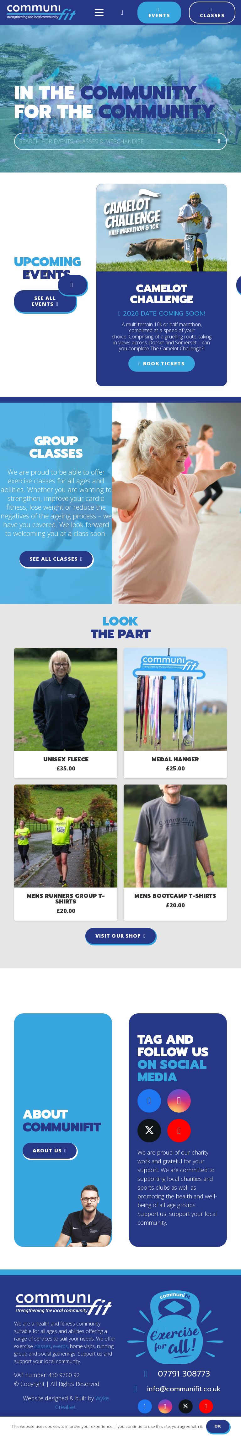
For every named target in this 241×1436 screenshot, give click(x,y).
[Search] (219, 141)
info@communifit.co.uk (184, 1389)
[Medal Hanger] (175, 652)
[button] (99, 12)
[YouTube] (179, 1130)
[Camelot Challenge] (161, 188)
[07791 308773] (149, 1374)
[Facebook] (149, 1101)
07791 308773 (184, 1374)
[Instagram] (179, 1101)
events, (61, 1346)
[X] (149, 1130)
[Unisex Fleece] (65, 652)
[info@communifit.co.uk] (138, 1389)
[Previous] (72, 285)
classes (42, 1346)
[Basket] (121, 12)
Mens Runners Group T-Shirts (66, 899)
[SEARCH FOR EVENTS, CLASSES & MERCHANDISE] (120, 141)
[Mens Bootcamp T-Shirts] (175, 789)
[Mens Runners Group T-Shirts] (65, 789)
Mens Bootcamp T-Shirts (175, 896)
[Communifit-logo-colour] (42, 12)
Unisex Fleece (65, 759)
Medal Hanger (175, 759)
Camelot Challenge (161, 294)
